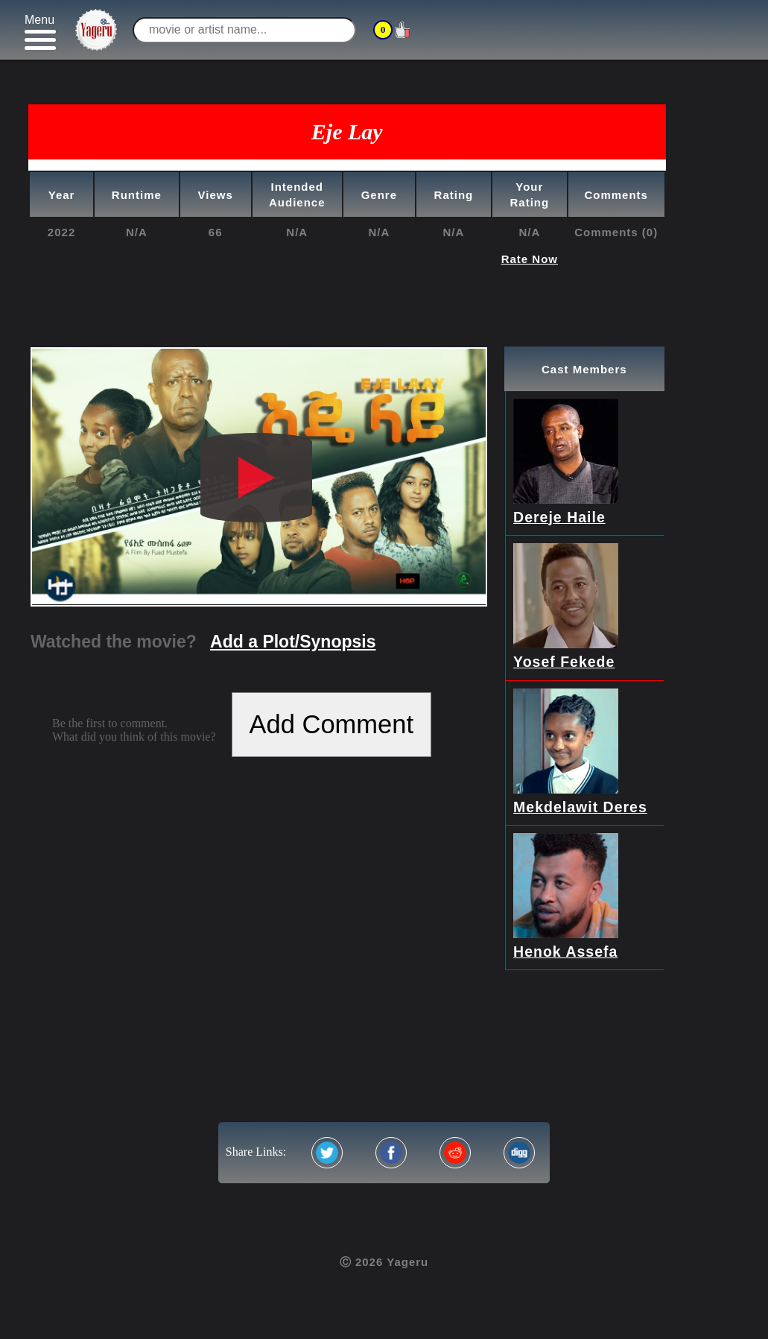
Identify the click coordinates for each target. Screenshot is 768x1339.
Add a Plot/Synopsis (292, 641)
